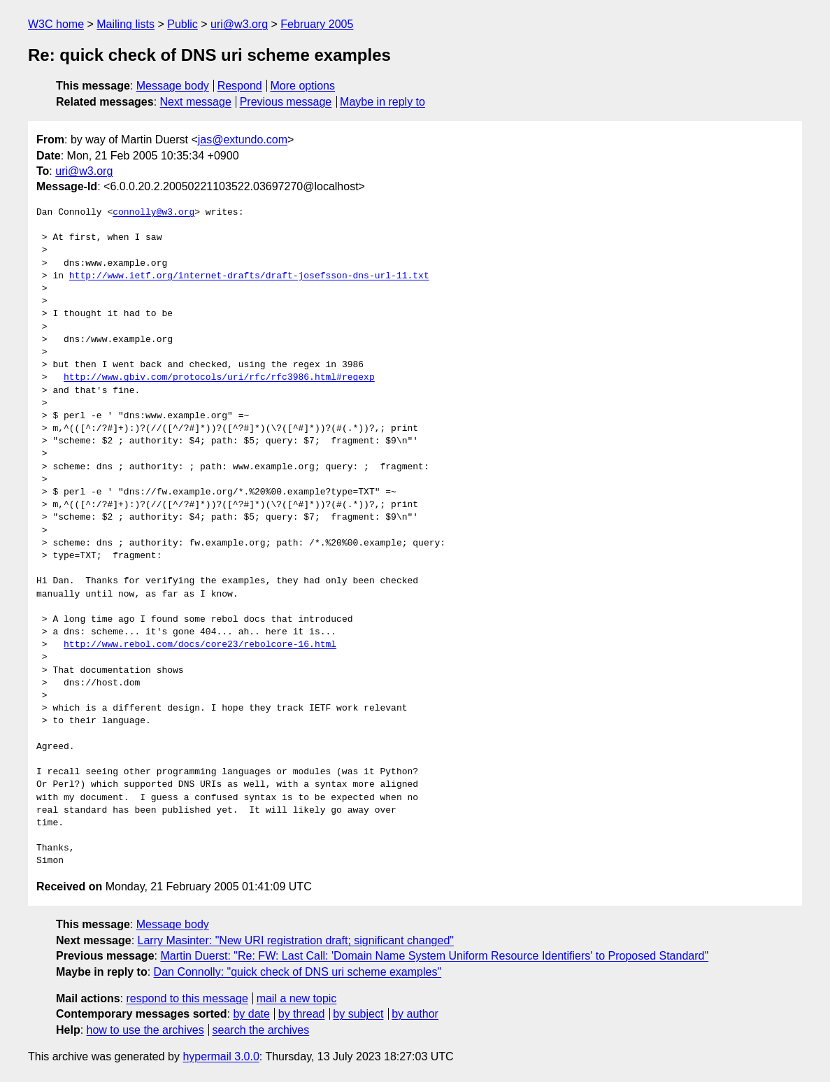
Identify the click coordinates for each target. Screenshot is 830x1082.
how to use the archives (145, 1030)
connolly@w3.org (153, 212)
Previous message (286, 102)
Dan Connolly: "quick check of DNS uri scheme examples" (298, 972)
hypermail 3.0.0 (221, 1056)
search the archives (261, 1030)
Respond (239, 86)
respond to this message (187, 998)
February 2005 (316, 24)
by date (251, 1014)
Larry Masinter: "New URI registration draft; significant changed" (296, 940)
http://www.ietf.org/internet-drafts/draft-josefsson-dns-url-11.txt (249, 276)
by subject (358, 1014)
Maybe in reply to (382, 102)
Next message (195, 102)
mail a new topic (297, 998)
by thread (301, 1014)
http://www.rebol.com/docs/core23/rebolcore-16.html (200, 645)
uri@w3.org (239, 24)
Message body (172, 86)
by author (415, 1014)
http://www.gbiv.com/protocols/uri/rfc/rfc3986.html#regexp (219, 377)
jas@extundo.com (242, 139)
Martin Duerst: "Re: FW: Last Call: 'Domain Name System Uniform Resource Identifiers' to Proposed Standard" (434, 956)
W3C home (56, 24)
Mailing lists (125, 24)
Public (182, 24)
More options (303, 86)
